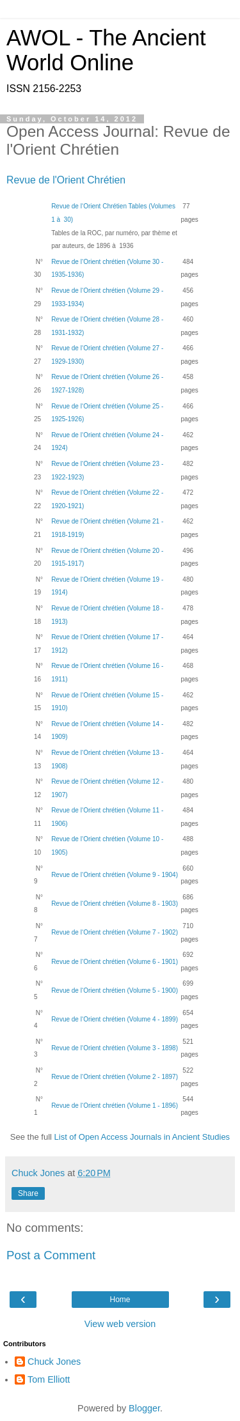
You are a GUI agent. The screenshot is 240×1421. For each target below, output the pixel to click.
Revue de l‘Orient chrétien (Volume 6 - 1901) (114, 961)
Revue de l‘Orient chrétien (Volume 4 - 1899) (114, 1019)
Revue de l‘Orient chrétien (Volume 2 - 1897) (114, 1076)
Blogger (144, 1408)
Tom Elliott (49, 1379)
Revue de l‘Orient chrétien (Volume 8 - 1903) (114, 903)
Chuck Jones (54, 1361)
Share (28, 1193)
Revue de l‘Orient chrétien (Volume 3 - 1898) (114, 1048)
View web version (120, 1324)
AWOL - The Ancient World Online (106, 50)
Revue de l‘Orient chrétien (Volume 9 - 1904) (114, 874)
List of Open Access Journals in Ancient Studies (142, 1137)
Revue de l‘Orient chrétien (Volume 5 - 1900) (114, 990)
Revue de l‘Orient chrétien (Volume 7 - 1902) (114, 932)
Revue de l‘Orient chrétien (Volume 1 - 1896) (114, 1105)
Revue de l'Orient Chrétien (65, 180)
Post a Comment (50, 1255)
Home (119, 1299)
